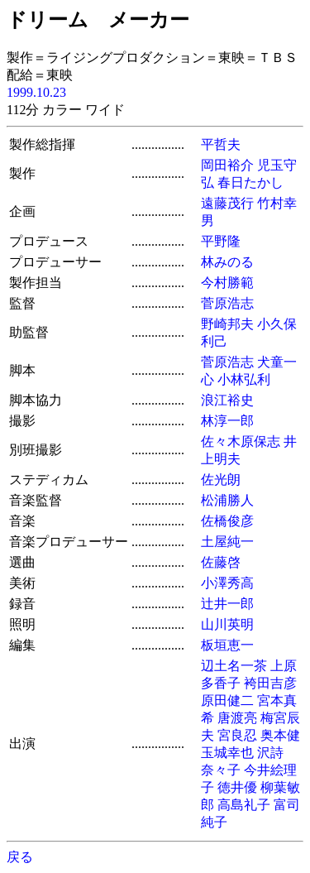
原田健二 (227, 700)
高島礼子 (243, 805)
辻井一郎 (227, 604)
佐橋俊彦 (227, 521)
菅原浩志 (227, 303)
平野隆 (221, 241)
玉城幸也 (227, 753)
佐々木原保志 (240, 441)
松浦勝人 (227, 500)
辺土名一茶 (234, 666)
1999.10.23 (36, 92)
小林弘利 (243, 379)
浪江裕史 (227, 400)
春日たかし (250, 182)
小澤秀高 (227, 583)
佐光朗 (221, 479)
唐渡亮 (237, 718)
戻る (20, 857)
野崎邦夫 (227, 324)
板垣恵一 (227, 645)
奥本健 (280, 735)
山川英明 (227, 624)
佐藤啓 (221, 562)
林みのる (227, 262)
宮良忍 (237, 735)
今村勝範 (227, 283)
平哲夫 (221, 144)
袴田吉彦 (270, 683)
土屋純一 (227, 542)
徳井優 (237, 787)
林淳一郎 (227, 421)
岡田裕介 (227, 165)
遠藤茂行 (227, 203)
